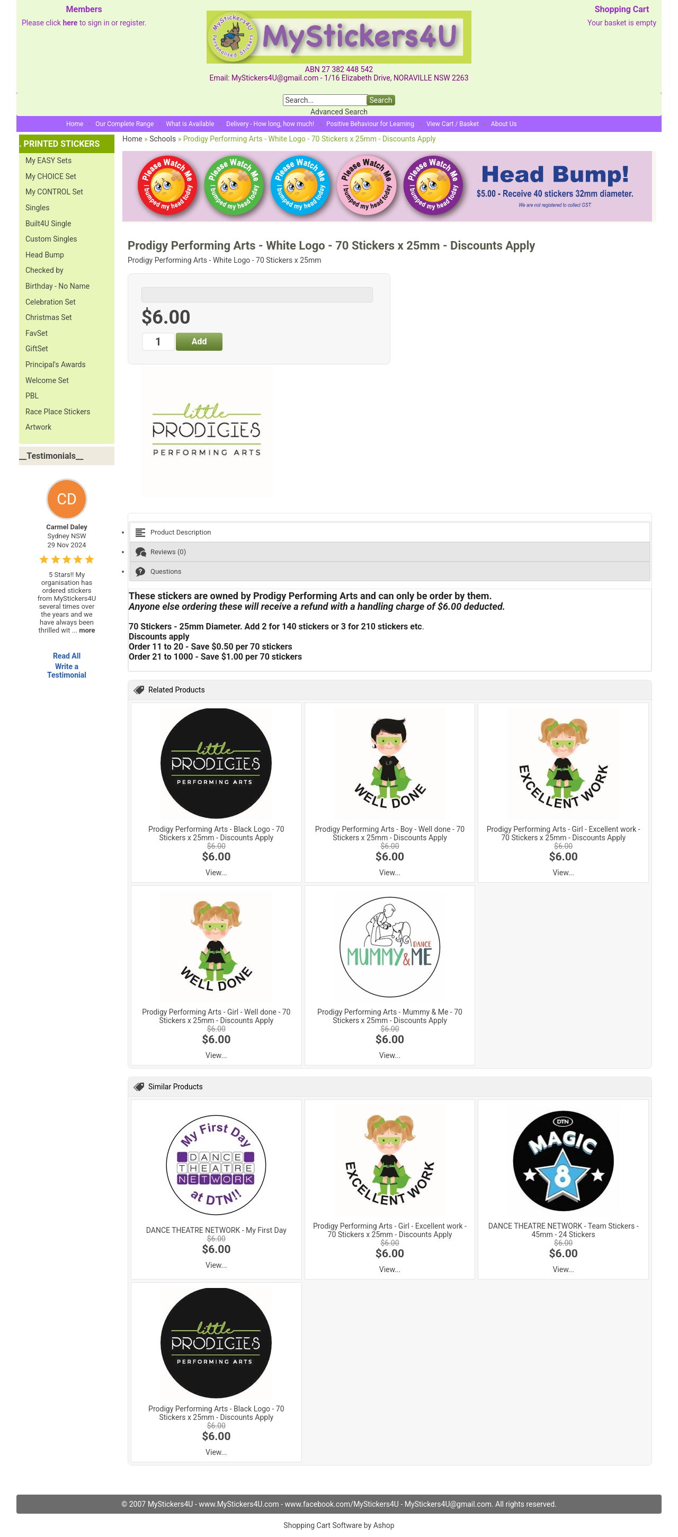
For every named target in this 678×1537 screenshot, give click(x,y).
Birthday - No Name (57, 286)
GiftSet (36, 348)
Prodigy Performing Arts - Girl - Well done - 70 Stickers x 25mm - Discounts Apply (216, 1016)
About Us (504, 124)
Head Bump (44, 255)
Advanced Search (339, 112)
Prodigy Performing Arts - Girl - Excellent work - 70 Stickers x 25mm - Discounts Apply (563, 833)
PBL (32, 396)
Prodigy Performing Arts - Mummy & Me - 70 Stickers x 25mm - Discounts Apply (389, 1016)
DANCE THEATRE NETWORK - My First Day (216, 1230)
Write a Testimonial (66, 670)
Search (380, 100)
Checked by (44, 270)
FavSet (36, 333)
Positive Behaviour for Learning (370, 124)
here (70, 23)
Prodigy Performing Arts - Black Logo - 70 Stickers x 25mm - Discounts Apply (216, 833)
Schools (162, 139)
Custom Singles (51, 239)
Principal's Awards (55, 364)
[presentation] (389, 532)
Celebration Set (50, 302)
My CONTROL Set (54, 192)
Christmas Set (48, 317)
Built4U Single (48, 223)
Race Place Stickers (58, 411)
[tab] (390, 532)
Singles (37, 207)
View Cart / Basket (452, 124)
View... (216, 872)
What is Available (190, 124)
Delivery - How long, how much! (270, 124)
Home (74, 124)
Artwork (38, 427)
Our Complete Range (124, 124)
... (83, 630)
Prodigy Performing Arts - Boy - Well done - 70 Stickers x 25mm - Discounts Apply (390, 833)
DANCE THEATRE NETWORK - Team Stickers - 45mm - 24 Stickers (563, 1230)
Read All (67, 656)
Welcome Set (47, 380)
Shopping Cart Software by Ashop (338, 1525)
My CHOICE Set (50, 176)
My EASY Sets (48, 160)
